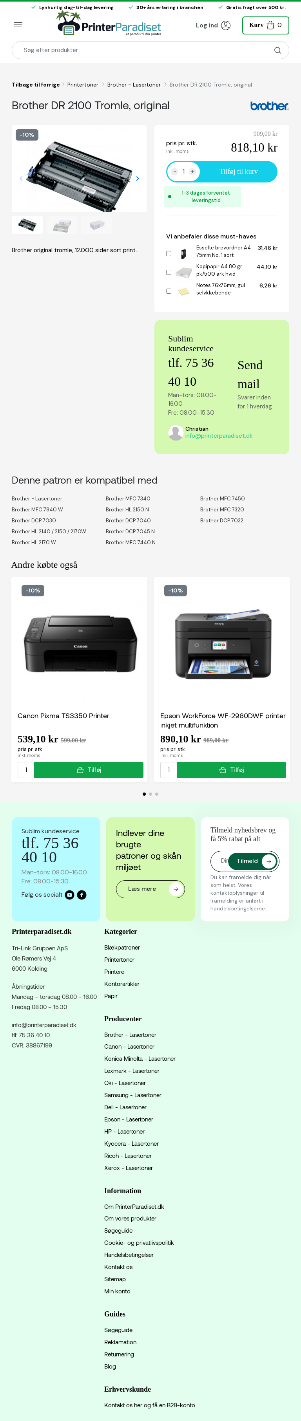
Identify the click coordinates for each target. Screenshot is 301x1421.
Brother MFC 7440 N (131, 542)
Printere (114, 971)
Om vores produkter (130, 1218)
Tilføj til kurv (238, 171)
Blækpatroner (122, 947)
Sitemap (115, 1278)
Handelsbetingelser (129, 1254)
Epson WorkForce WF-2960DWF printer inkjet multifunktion (223, 720)
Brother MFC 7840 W (37, 509)
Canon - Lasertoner (129, 1046)
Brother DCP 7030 (34, 520)
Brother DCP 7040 (128, 520)
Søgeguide (118, 1230)
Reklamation (120, 1341)
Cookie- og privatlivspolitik (139, 1242)
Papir (111, 995)
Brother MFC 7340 (128, 498)
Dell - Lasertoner (125, 1106)
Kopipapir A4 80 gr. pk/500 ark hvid (219, 270)
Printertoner (83, 84)
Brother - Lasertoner (134, 84)
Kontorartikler (122, 983)
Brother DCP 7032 (221, 520)
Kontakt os (118, 1266)
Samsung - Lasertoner (132, 1094)
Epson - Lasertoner (128, 1119)
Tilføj (89, 770)
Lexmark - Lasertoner (132, 1070)
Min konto (117, 1291)
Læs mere (155, 889)
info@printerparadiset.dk (218, 436)
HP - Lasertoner (124, 1131)
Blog (110, 1366)
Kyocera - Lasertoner (131, 1143)
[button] (265, 24)
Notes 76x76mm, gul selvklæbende (220, 289)
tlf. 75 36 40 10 (31, 1034)
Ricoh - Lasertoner (128, 1155)
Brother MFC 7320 (222, 509)
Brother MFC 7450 (222, 498)
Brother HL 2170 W (34, 542)
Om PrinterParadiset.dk (134, 1206)
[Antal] (183, 171)
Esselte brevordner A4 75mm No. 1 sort (223, 251)
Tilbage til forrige (36, 84)
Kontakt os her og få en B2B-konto (149, 1404)
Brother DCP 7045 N (130, 531)
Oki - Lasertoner (125, 1082)
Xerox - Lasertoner (128, 1167)
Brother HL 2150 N (127, 509)
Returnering (119, 1354)
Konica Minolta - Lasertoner (140, 1058)
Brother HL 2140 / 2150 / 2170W (49, 531)
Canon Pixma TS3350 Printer (63, 715)
